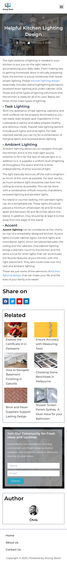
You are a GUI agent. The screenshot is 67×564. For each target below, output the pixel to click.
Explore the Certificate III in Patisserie (16, 344)
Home (10, 535)
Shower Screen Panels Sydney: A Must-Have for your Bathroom (49, 411)
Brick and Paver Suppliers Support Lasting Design (18, 412)
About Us (12, 542)
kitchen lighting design (45, 80)
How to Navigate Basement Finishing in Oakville (17, 376)
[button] (61, 7)
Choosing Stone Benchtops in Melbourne (47, 377)
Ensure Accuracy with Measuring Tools (47, 344)
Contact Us (13, 549)
